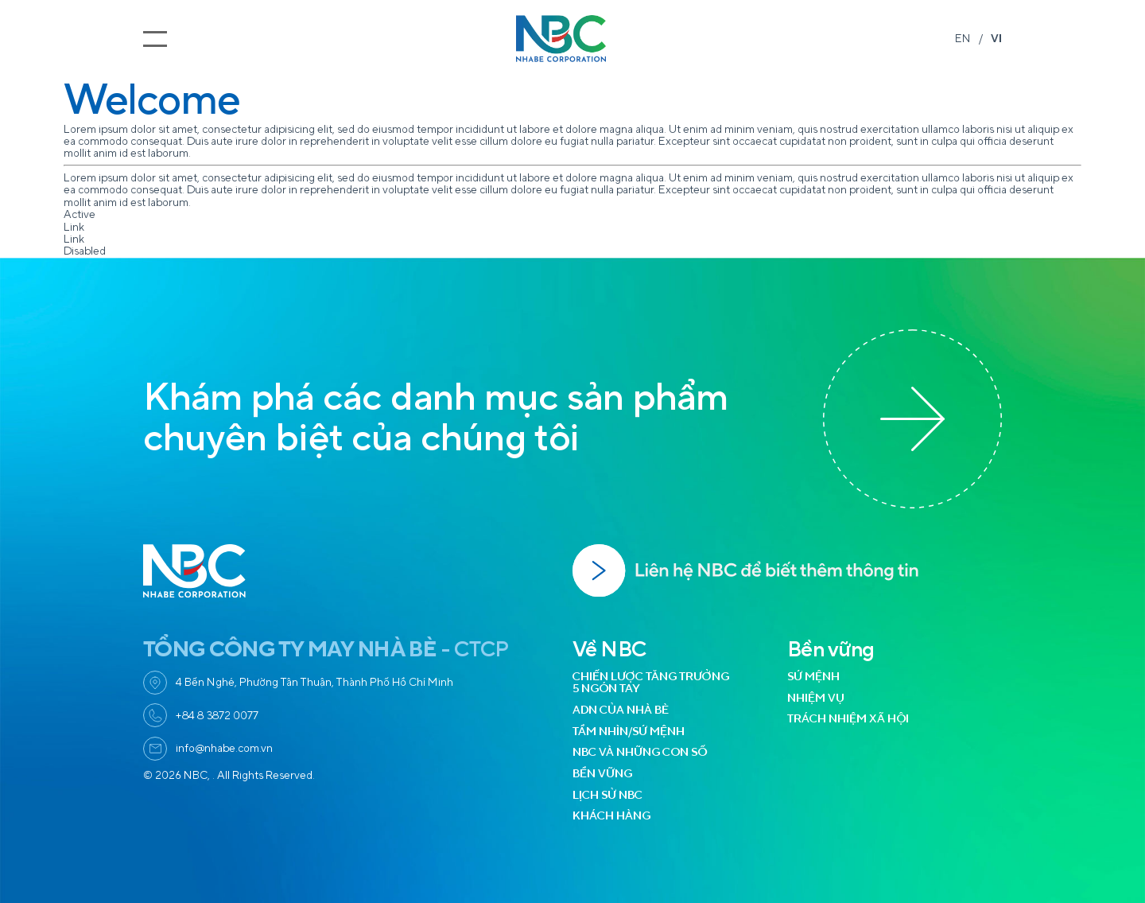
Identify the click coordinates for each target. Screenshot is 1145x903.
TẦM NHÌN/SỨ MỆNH (628, 731)
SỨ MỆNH (813, 676)
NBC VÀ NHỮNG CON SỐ (639, 752)
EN (963, 38)
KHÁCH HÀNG (611, 816)
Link (74, 227)
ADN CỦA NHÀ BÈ (620, 710)
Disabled (85, 251)
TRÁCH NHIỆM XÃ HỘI (848, 719)
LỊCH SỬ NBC (607, 795)
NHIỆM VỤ (815, 698)
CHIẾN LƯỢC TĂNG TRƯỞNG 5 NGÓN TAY (650, 682)
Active (79, 214)
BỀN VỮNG (602, 773)
